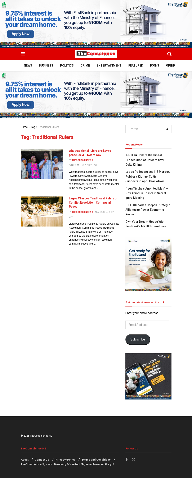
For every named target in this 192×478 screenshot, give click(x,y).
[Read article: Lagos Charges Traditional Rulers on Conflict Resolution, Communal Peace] (42, 211)
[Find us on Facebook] (126, 459)
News (28, 65)
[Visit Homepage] (96, 54)
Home (24, 127)
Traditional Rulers (49, 127)
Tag (33, 127)
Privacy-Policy (65, 459)
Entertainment (109, 65)
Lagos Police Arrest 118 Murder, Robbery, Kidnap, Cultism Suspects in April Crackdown (147, 176)
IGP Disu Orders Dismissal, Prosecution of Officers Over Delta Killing (145, 159)
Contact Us (42, 459)
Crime (85, 65)
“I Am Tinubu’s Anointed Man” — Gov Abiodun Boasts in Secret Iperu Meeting (146, 193)
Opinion (172, 65)
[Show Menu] (23, 54)
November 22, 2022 (80, 165)
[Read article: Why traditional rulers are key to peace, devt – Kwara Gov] (42, 164)
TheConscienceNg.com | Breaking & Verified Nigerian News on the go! (67, 464)
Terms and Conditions (96, 459)
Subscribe (137, 339)
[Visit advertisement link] (96, 24)
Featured (135, 65)
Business (46, 65)
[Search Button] (169, 54)
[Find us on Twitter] (133, 459)
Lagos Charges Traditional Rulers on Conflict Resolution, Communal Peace (93, 202)
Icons (154, 65)
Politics (67, 65)
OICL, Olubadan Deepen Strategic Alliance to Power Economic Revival (147, 209)
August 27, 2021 (104, 212)
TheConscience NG (82, 160)
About (24, 459)
